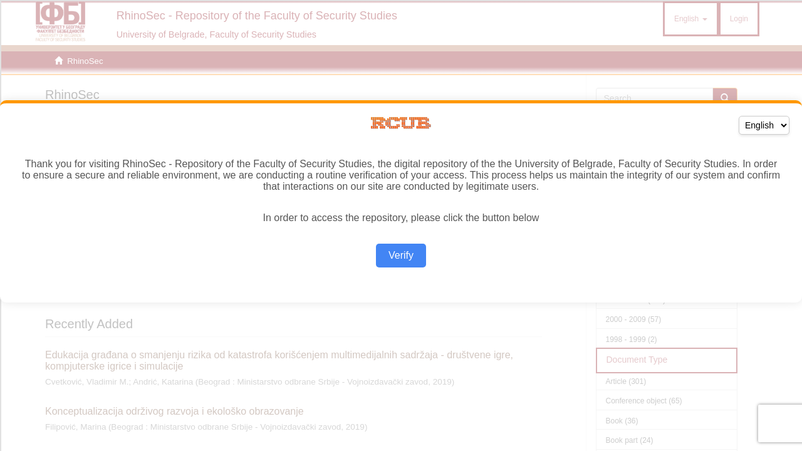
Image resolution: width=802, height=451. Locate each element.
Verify (401, 255)
